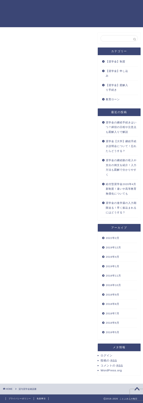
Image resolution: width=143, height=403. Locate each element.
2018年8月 (112, 304)
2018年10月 (113, 285)
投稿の (109, 360)
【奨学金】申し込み (117, 73)
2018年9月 (112, 294)
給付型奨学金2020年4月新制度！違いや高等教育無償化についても (121, 189)
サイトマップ (72, 5)
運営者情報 (129, 5)
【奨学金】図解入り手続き (117, 87)
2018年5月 (112, 332)
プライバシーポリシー (101, 5)
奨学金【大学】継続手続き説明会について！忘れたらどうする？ (121, 146)
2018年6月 (112, 322)
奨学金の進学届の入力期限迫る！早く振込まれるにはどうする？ (121, 208)
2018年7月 (112, 313)
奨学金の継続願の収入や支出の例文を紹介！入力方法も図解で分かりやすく (121, 167)
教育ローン (113, 99)
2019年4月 (112, 256)
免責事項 (41, 398)
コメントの (112, 365)
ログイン (106, 355)
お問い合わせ (48, 5)
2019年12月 (113, 247)
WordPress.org (111, 370)
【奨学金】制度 (115, 61)
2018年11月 (113, 275)
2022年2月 (112, 238)
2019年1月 (112, 266)
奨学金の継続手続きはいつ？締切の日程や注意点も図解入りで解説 (121, 127)
